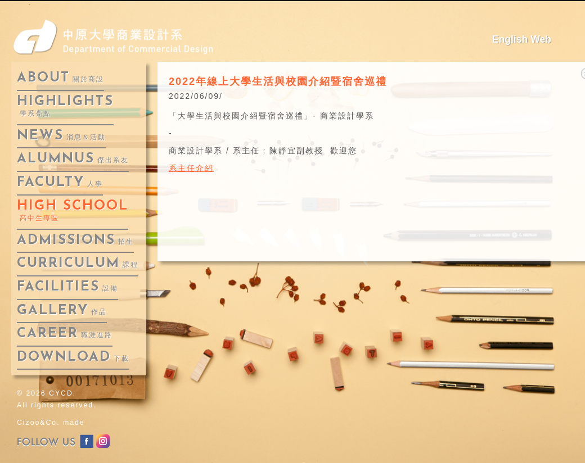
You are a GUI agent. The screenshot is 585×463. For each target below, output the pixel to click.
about (60, 78)
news (61, 136)
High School (72, 211)
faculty (60, 182)
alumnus (73, 159)
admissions (75, 240)
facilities (67, 287)
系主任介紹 (191, 168)
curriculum (77, 263)
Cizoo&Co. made (51, 422)
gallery (62, 310)
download (73, 357)
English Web (521, 39)
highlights (65, 106)
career (64, 334)
